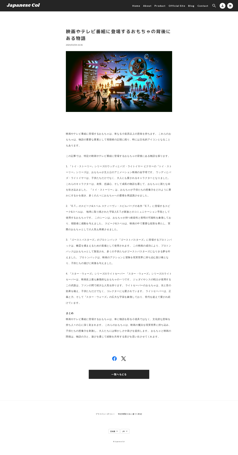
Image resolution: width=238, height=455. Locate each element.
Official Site (177, 5)
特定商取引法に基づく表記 (130, 414)
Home (136, 5)
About (147, 5)
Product (160, 5)
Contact (202, 5)
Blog (191, 5)
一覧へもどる (119, 374)
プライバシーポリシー (105, 414)
